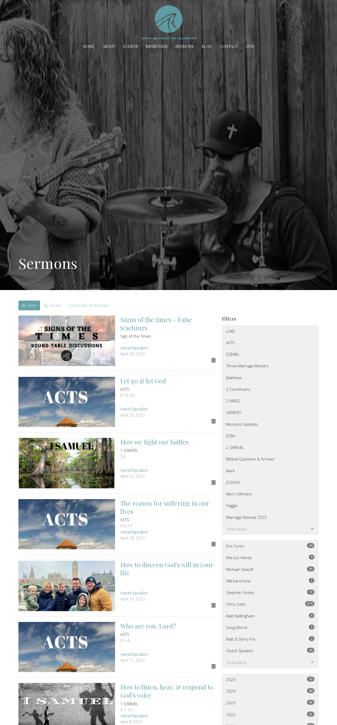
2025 (270, 679)
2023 (270, 702)
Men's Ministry (239, 493)
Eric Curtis (270, 546)
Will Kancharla (270, 581)
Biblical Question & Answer (250, 459)
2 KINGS (233, 400)
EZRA (230, 435)
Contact (229, 46)
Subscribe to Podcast (88, 305)
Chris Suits (270, 604)
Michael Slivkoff (270, 569)
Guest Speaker (270, 650)
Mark (230, 470)
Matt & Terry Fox (270, 639)
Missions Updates (242, 424)
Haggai (231, 505)
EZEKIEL (233, 354)
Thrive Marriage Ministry (247, 365)
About (108, 46)
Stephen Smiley (270, 592)
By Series (52, 305)
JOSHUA (233, 482)
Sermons (184, 46)
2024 (270, 691)
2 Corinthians (238, 389)
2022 (270, 714)
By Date (29, 305)
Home (89, 46)
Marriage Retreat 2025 (246, 517)
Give (250, 46)
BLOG (207, 46)
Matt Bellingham (270, 615)
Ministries (156, 46)
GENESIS (233, 412)
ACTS (230, 342)
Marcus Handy (270, 557)
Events (130, 46)
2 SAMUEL (235, 447)
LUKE (230, 331)
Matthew (234, 377)
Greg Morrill (270, 627)
